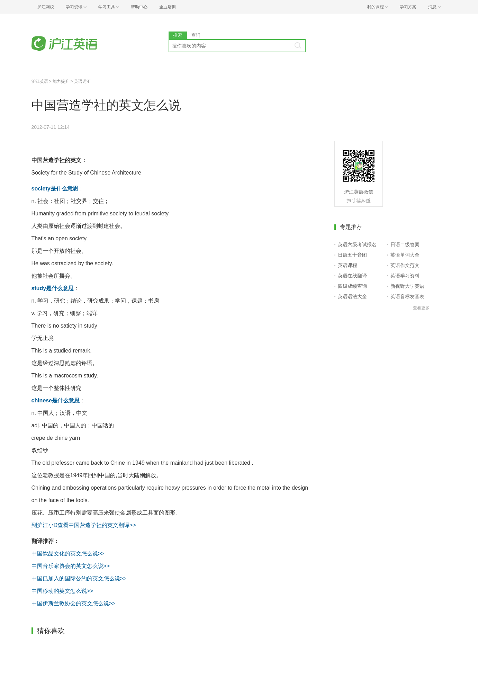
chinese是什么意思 (55, 400)
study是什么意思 (52, 288)
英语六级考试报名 (357, 244)
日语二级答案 (405, 244)
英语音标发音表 (407, 296)
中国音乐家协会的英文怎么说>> (70, 566)
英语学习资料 (405, 275)
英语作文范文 (405, 265)
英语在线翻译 (352, 275)
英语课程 (347, 265)
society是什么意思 (54, 188)
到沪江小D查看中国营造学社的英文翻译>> (83, 525)
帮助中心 (139, 7)
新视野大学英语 (407, 286)
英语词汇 (82, 81)
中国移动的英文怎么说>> (62, 591)
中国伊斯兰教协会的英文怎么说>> (73, 603)
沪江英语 (39, 81)
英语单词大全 (405, 255)
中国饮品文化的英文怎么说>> (68, 553)
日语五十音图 (352, 255)
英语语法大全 (352, 296)
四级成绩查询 (352, 286)
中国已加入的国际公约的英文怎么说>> (79, 578)
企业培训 (167, 7)
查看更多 (421, 307)
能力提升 (61, 81)
